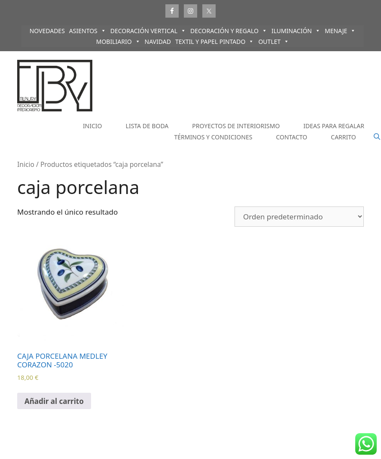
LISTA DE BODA (147, 126)
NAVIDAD (158, 41)
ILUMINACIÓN (295, 31)
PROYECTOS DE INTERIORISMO (236, 126)
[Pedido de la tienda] (299, 216)
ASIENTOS (87, 31)
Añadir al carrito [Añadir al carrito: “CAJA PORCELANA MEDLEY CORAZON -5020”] (54, 401)
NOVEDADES (47, 31)
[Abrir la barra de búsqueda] (377, 136)
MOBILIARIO (118, 41)
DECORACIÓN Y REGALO (228, 31)
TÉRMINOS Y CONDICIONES (213, 137)
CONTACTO (291, 137)
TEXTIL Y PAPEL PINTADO (214, 41)
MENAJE (340, 31)
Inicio (25, 164)
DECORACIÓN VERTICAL (148, 31)
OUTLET (273, 41)
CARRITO (343, 137)
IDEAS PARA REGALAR (333, 126)
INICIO (92, 126)
